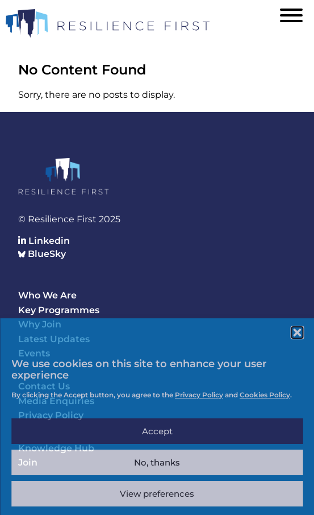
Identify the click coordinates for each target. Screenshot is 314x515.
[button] (297, 332)
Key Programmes (58, 310)
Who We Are (47, 295)
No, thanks (157, 462)
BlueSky (42, 253)
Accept (157, 431)
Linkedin (44, 240)
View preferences (157, 493)
